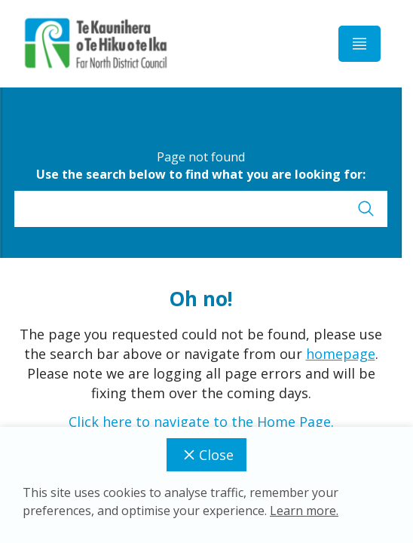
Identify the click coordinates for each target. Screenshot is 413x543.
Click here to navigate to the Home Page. (201, 422)
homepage (340, 354)
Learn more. (304, 510)
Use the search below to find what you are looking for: (201, 174)
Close (206, 455)
